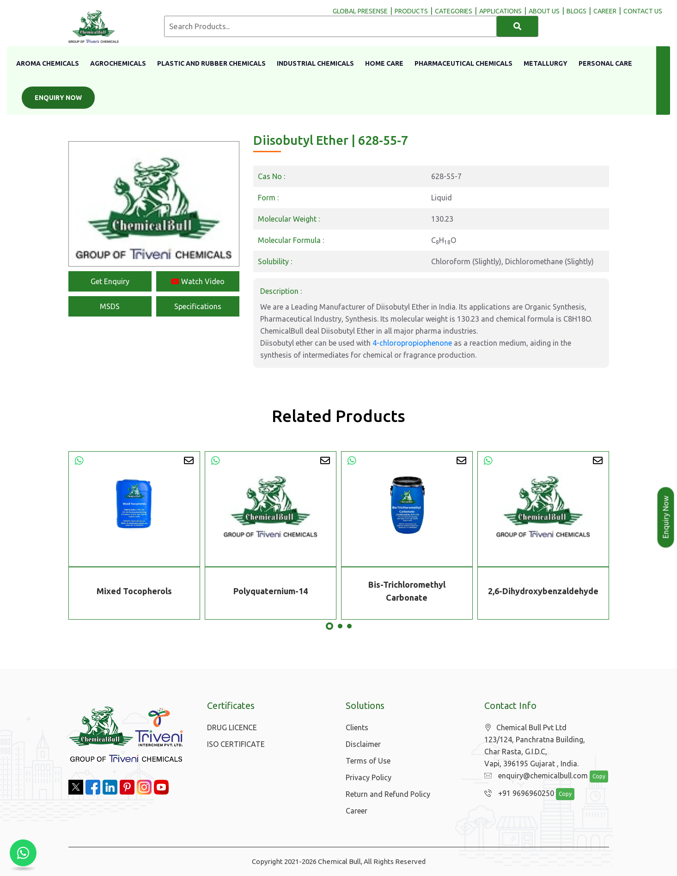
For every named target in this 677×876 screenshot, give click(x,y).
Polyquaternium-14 (270, 591)
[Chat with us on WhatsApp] (23, 853)
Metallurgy (545, 63)
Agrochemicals (118, 63)
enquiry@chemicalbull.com (533, 776)
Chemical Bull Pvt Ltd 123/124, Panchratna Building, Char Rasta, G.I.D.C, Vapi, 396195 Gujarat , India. (534, 745)
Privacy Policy (368, 777)
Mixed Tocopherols (134, 591)
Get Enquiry (110, 281)
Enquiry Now (58, 97)
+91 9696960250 (516, 793)
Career (356, 811)
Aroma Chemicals (47, 63)
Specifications (197, 306)
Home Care (384, 63)
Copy (593, 777)
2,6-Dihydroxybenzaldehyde (543, 591)
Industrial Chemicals (315, 63)
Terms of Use (368, 761)
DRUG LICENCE (232, 727)
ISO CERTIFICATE (236, 744)
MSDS (110, 306)
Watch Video (198, 281)
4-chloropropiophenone (412, 343)
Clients (357, 727)
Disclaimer (363, 744)
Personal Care (605, 63)
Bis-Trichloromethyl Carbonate (406, 591)
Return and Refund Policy (388, 794)
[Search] (517, 26)
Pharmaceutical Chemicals (463, 63)
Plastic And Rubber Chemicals (211, 63)
